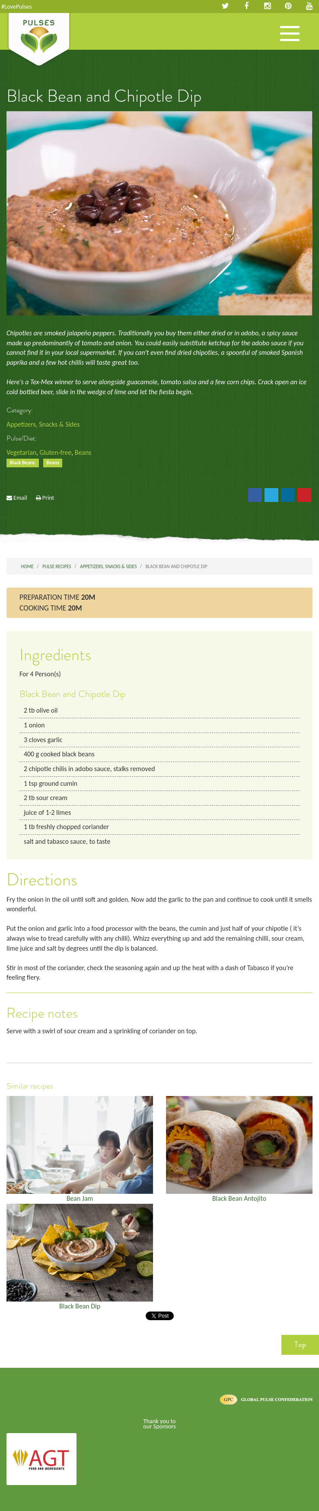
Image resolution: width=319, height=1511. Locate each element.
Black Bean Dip (79, 1306)
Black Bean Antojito (239, 1198)
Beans (83, 452)
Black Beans (23, 463)
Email (20, 498)
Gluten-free (55, 452)
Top (300, 1344)
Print (48, 498)
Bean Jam (80, 1198)
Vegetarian (21, 452)
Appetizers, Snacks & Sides (43, 424)
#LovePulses (16, 6)
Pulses (38, 40)
